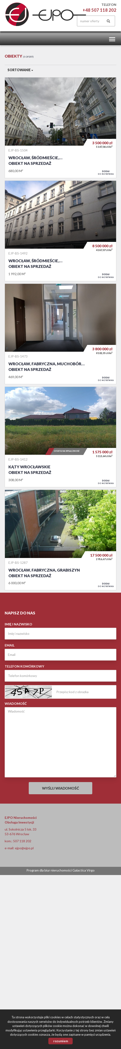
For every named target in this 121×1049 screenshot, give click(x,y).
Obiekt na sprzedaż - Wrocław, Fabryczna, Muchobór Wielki (60, 334)
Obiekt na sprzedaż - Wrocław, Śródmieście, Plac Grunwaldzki (60, 128)
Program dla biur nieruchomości (49, 870)
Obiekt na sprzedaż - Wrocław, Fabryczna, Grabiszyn (60, 540)
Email (9, 645)
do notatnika (106, 172)
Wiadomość (16, 703)
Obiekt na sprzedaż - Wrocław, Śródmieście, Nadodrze (60, 231)
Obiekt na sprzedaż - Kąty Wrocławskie (60, 437)
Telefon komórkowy (24, 666)
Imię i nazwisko (18, 624)
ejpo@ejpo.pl (24, 848)
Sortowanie (20, 70)
